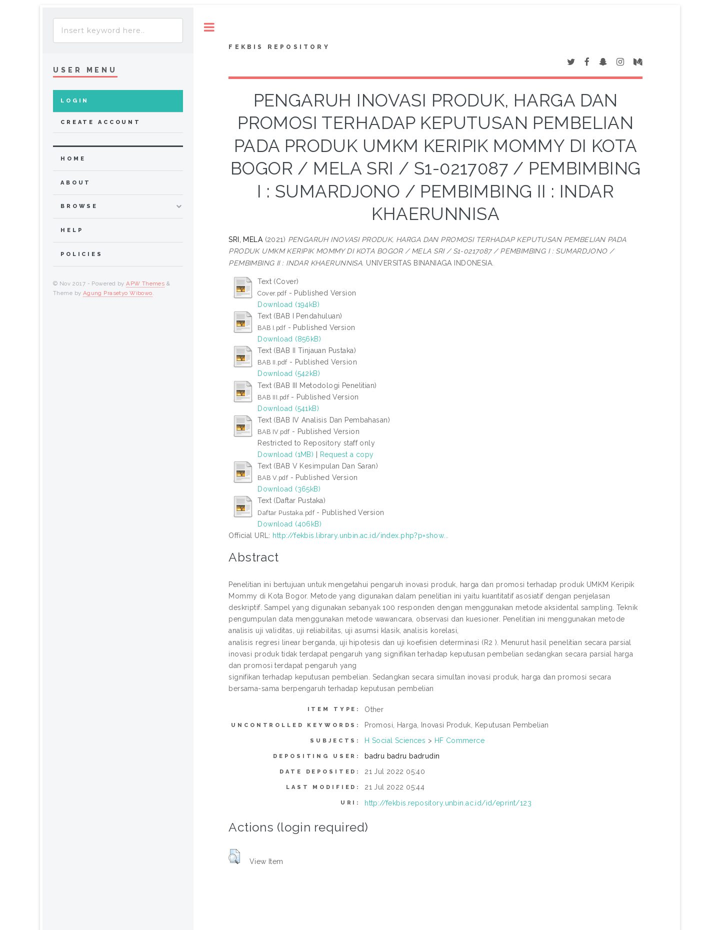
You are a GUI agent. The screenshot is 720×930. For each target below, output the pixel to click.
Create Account (100, 122)
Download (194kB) (289, 304)
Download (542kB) (289, 374)
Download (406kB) (290, 524)
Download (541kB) (288, 408)
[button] (234, 856)
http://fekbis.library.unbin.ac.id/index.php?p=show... (360, 536)
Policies (81, 254)
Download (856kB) (289, 339)
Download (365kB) (289, 489)
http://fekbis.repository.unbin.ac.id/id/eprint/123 (448, 803)
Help (71, 230)
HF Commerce (459, 740)
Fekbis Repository (279, 47)
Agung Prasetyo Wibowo (117, 293)
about (75, 183)
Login (74, 101)
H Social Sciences (395, 740)
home (73, 159)
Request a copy (347, 454)
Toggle (209, 27)
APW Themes (145, 283)
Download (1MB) (286, 454)
